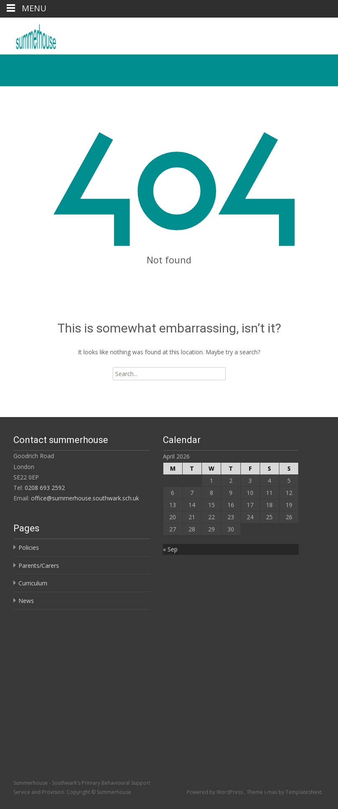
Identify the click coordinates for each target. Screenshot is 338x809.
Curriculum (32, 583)
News (26, 601)
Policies (28, 547)
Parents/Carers (38, 565)
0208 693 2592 (45, 488)
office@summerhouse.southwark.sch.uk (85, 498)
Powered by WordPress (215, 792)
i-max (271, 792)
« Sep (170, 549)
